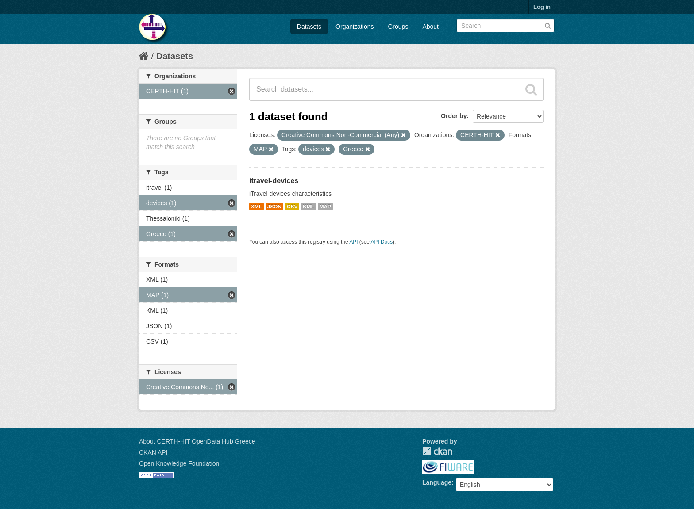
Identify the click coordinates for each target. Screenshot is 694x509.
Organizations (354, 26)
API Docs (382, 242)
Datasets (309, 26)
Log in (542, 7)
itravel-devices (273, 180)
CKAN (437, 451)
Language (436, 482)
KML (308, 206)
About (430, 26)
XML (256, 206)
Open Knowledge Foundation (179, 463)
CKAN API (153, 452)
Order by (454, 115)
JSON (274, 206)
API (353, 242)
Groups (398, 26)
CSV (292, 206)
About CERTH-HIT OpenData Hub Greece (197, 441)
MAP (325, 206)
